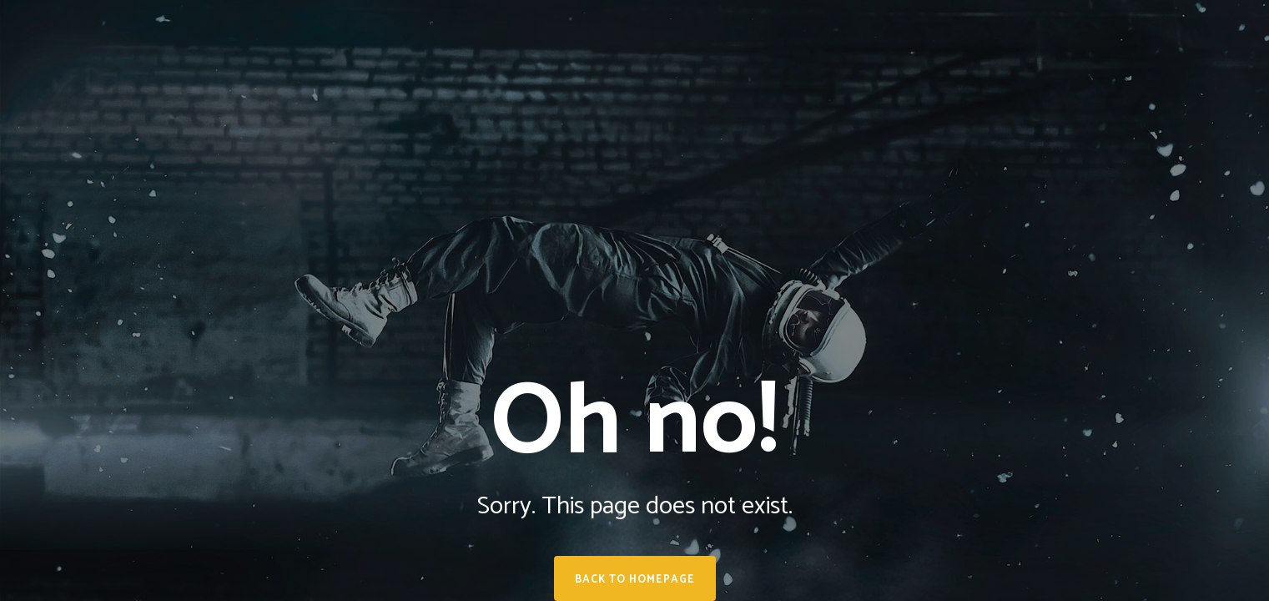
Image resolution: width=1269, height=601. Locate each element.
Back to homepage (635, 579)
